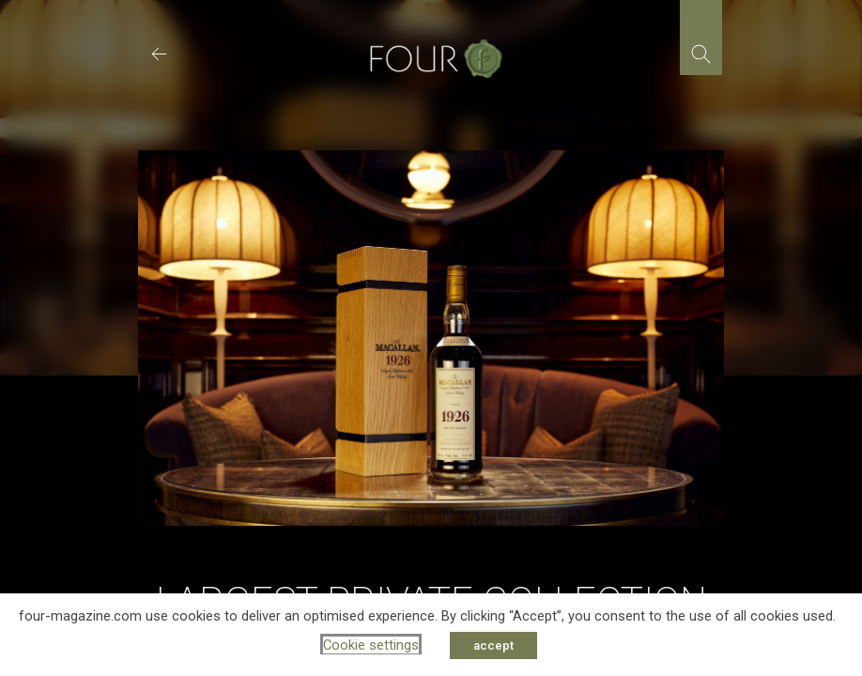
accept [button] (493, 645)
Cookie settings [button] (371, 645)
